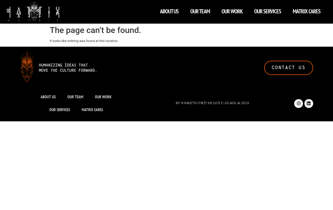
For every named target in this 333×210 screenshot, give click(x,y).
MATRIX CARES (306, 10)
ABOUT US (169, 10)
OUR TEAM (200, 10)
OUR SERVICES (267, 10)
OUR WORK (232, 10)
